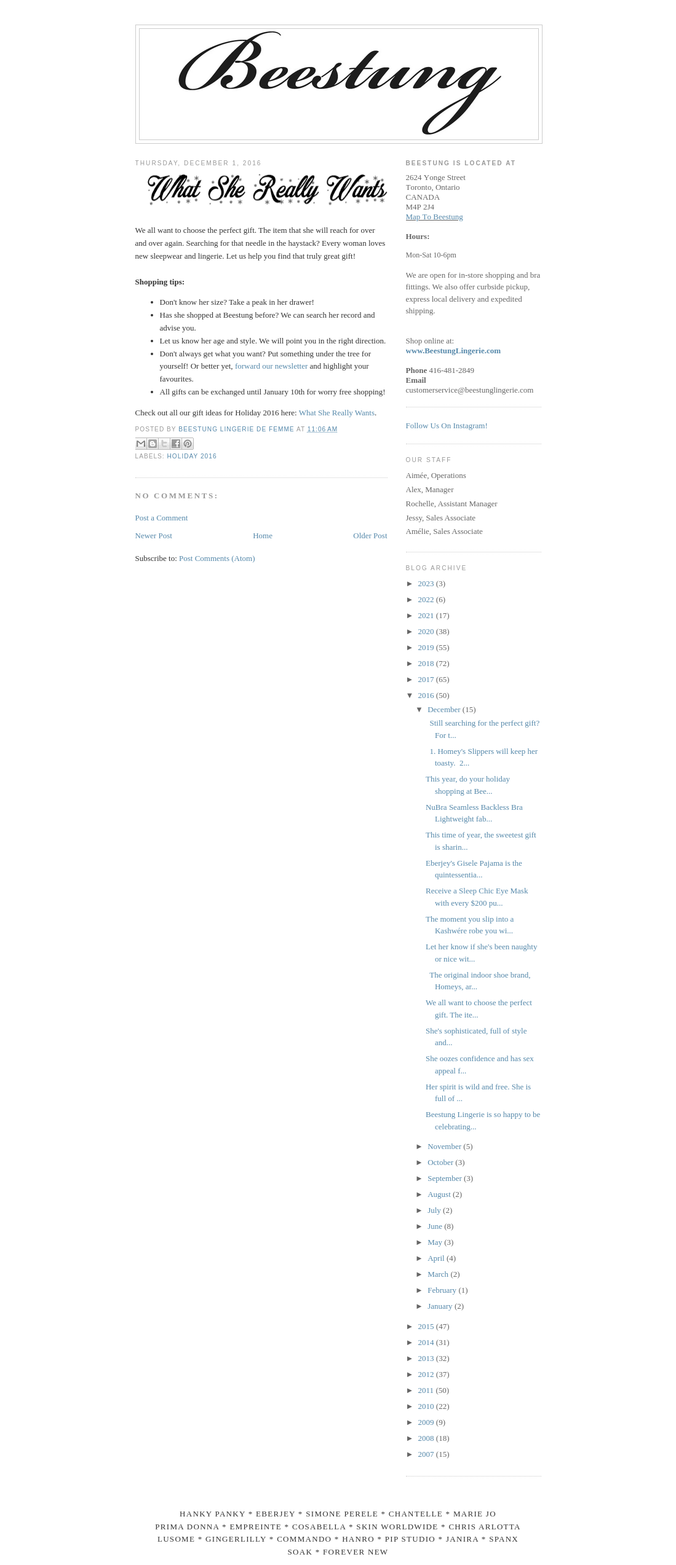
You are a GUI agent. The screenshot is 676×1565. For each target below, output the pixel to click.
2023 (427, 583)
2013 (427, 1358)
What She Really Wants (337, 412)
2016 (427, 695)
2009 (427, 1422)
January (441, 1306)
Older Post (370, 535)
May (435, 1242)
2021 (427, 615)
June (435, 1226)
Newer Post (153, 535)
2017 (427, 679)
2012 (427, 1374)
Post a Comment (161, 517)
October (441, 1162)
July (435, 1210)
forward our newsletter (271, 366)
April (437, 1258)
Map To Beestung (434, 216)
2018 (427, 663)
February (442, 1290)
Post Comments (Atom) (217, 558)
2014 (427, 1342)
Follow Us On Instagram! (447, 425)
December (445, 709)
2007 (427, 1454)
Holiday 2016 (192, 456)
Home (262, 535)
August (440, 1194)
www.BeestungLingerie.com (453, 350)
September (445, 1178)
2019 (427, 647)
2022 (427, 599)
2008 (427, 1438)
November (445, 1146)
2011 (427, 1390)
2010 (427, 1406)
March (438, 1274)
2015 (427, 1326)
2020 (427, 631)
